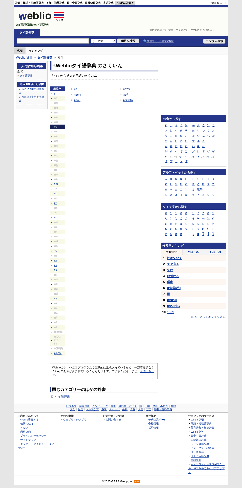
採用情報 (153, 427)
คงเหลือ (128, 100)
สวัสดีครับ (174, 288)
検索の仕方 (26, 423)
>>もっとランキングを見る (208, 317)
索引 (20, 50)
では (170, 270)
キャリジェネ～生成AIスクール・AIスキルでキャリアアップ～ (206, 468)
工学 (147, 406)
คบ (55, 217)
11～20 (193, 251)
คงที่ (125, 94)
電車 (113, 406)
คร (55, 260)
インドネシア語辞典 (202, 447)
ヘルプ (24, 427)
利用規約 (25, 431)
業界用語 (84, 406)
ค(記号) (58, 353)
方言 (148, 409)
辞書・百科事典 (163, 409)
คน (55, 212)
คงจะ (77, 100)
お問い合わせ (113, 419)
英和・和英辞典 (55, 3)
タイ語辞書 (62, 396)
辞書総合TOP (219, 3)
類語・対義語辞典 (33, 3)
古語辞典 (108, 3)
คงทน (126, 89)
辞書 (17, 3)
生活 (80, 409)
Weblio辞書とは (29, 419)
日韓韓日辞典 (93, 3)
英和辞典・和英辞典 (202, 427)
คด (55, 188)
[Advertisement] (148, 18)
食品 (132, 409)
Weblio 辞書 (24, 57)
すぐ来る (173, 264)
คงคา (77, 94)
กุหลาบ (172, 300)
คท (55, 203)
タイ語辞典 (27, 32)
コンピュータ (100, 406)
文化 (72, 409)
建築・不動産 (160, 406)
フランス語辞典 (200, 443)
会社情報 (153, 423)
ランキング (36, 50)
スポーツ (114, 409)
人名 (140, 409)
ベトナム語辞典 (200, 456)
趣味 (104, 409)
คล (55, 265)
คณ (56, 184)
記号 (200, 189)
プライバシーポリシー (33, 435)
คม (55, 250)
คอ (55, 298)
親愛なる (173, 276)
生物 (125, 409)
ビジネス (71, 406)
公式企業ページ (157, 419)
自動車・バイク (127, 406)
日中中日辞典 (75, 3)
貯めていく (174, 258)
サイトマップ (28, 439)
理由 (170, 282)
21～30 (215, 251)
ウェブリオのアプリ (75, 419)
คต (55, 193)
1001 (170, 312)
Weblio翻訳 (197, 431)
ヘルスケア (92, 409)
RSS (137, 481)
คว (55, 270)
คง (75, 89)
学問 (173, 406)
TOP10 (171, 252)
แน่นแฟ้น (173, 306)
